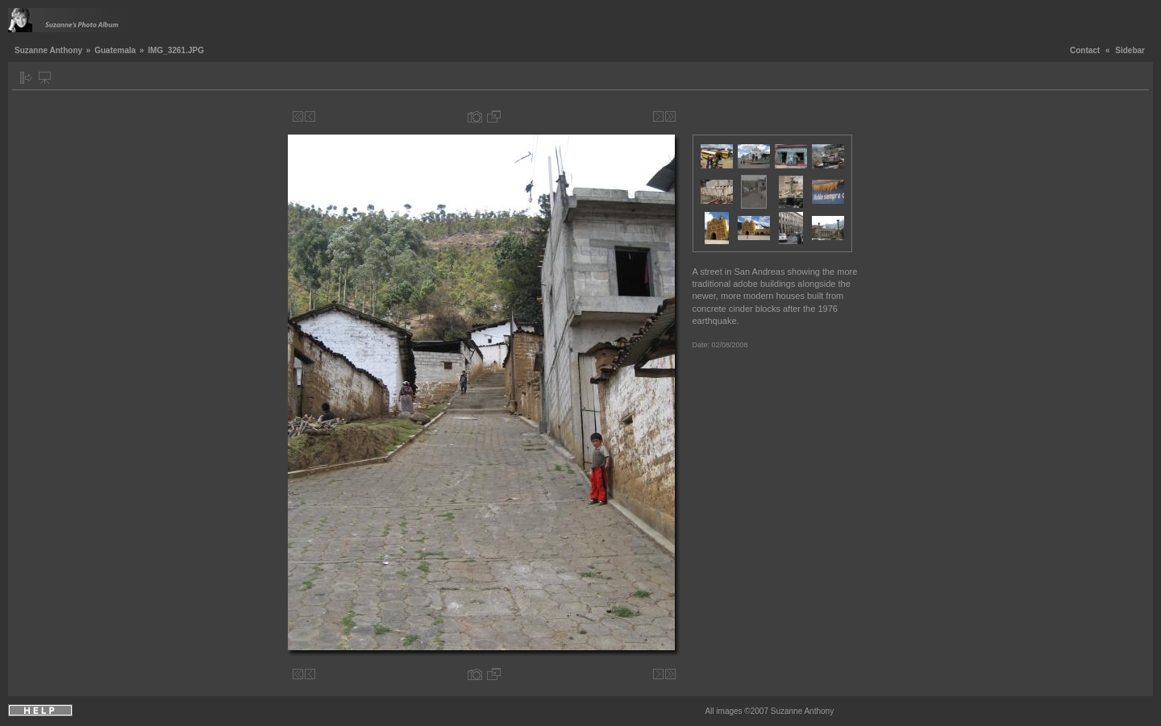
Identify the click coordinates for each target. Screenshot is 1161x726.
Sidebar (1130, 50)
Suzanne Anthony (48, 50)
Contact (1085, 50)
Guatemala (114, 50)
